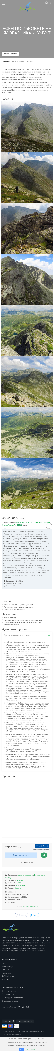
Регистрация (8, 966)
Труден (20, 880)
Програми (6, 973)
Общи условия (8, 1031)
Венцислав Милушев (30, 906)
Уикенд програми (25, 875)
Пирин (18, 883)
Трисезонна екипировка (27, 635)
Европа (18, 888)
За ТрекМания (8, 976)
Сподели (21, 915)
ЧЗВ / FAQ (6, 970)
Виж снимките (10, 54)
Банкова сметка (11, 1001)
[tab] (27, 635)
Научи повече (30, 1049)
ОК (21, 1049)
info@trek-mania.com (12, 998)
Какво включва (18, 61)
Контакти (6, 979)
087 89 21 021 (8, 994)
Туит (33, 915)
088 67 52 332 (9, 991)
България (20, 885)
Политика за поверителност (29, 1031)
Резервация (29, 61)
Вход (4, 963)
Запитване (27, 862)
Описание (6, 61)
